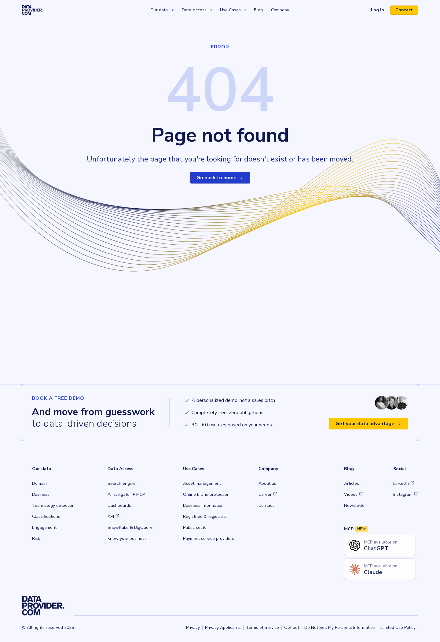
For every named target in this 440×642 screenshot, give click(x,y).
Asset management (202, 483)
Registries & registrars (204, 516)
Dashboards (119, 505)
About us (267, 483)
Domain (39, 483)
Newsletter (355, 505)
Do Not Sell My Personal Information (339, 627)
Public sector (195, 527)
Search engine (122, 483)
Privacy (193, 627)
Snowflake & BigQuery (130, 527)
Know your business (127, 538)
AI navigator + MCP (126, 494)
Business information (203, 505)
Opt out (291, 627)
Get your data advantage (369, 423)
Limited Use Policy (398, 627)
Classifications (46, 516)
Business (41, 494)
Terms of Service (262, 627)
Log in (377, 10)
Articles (351, 483)
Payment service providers (208, 538)
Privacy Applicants (223, 627)
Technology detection (53, 505)
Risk (36, 538)
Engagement (44, 527)
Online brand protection (206, 494)
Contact (404, 10)
